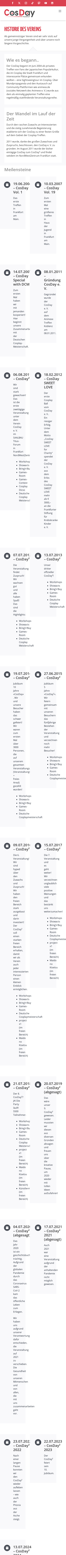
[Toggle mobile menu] (60, 11)
